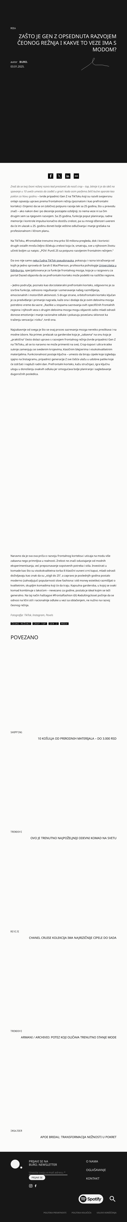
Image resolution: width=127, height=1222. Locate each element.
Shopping (16, 732)
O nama (92, 1161)
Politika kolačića (81, 1212)
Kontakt (92, 1178)
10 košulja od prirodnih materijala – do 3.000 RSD (77, 738)
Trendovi (16, 831)
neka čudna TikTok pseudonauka (53, 260)
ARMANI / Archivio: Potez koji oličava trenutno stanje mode (68, 1037)
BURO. (23, 62)
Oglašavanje (96, 1170)
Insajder (16, 1130)
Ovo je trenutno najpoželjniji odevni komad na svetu (73, 838)
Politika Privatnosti (55, 1212)
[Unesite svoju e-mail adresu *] (48, 1172)
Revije (15, 931)
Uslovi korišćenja (106, 1212)
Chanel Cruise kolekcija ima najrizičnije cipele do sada (72, 938)
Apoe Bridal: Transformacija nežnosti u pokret (78, 1137)
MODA (13, 28)
